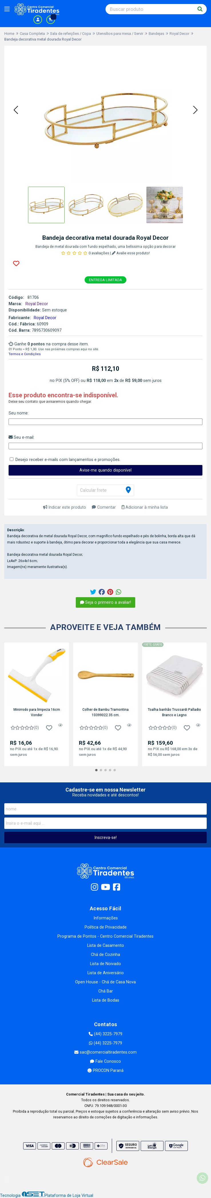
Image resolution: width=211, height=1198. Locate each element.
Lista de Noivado (105, 963)
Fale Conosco (105, 1061)
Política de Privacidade (106, 927)
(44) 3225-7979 (105, 1034)
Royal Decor (45, 317)
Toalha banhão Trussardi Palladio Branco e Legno (174, 712)
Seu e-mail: (21, 437)
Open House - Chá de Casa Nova (105, 982)
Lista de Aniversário (105, 973)
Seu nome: (19, 413)
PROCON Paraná (105, 1070)
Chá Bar (105, 991)
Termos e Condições (25, 354)
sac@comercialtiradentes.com (105, 1052)
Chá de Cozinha (105, 954)
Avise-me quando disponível (105, 470)
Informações (105, 918)
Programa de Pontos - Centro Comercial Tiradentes (105, 936)
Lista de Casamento (105, 945)
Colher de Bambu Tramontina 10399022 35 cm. (105, 712)
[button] (15, 110)
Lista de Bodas (105, 1000)
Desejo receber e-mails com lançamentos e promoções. (67, 459)
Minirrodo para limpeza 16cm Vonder (36, 712)
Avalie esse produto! (131, 253)
